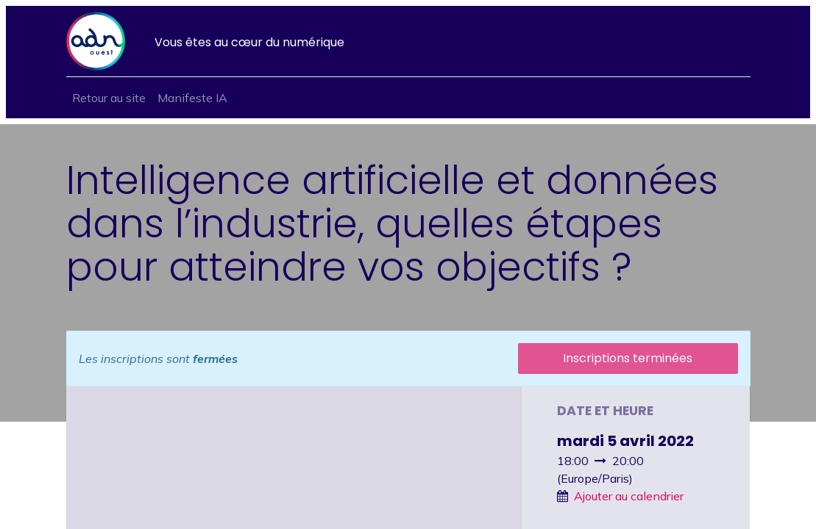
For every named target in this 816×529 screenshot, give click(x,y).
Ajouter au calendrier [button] (629, 496)
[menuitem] (109, 97)
